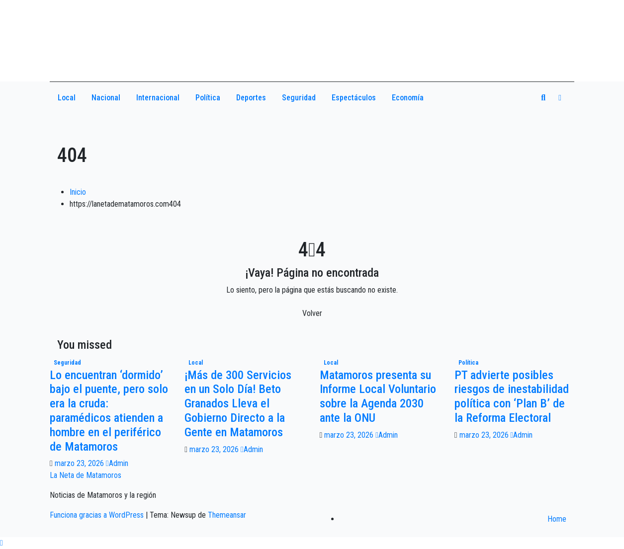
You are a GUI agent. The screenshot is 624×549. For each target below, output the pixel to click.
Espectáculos (354, 97)
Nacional (105, 97)
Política (207, 97)
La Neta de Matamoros (85, 475)
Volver (312, 313)
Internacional (157, 97)
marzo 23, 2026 (80, 463)
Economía (408, 97)
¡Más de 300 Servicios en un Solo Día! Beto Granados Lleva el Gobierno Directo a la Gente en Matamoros (237, 403)
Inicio (78, 192)
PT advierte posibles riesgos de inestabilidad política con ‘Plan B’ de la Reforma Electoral (511, 396)
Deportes (251, 97)
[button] (543, 97)
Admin (117, 463)
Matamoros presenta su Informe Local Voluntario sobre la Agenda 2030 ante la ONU (378, 396)
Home (556, 519)
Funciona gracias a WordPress (98, 515)
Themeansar (227, 515)
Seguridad (299, 97)
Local (67, 97)
